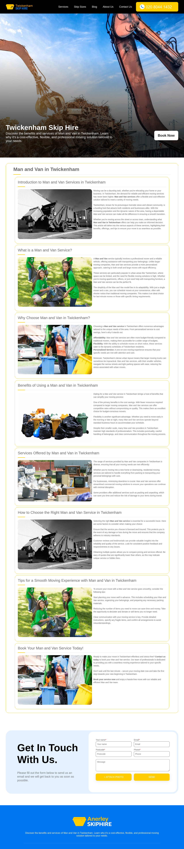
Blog (94, 6)
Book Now (166, 135)
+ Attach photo (113, 777)
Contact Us (125, 6)
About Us (108, 6)
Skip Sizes (80, 6)
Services (63, 6)
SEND (151, 777)
